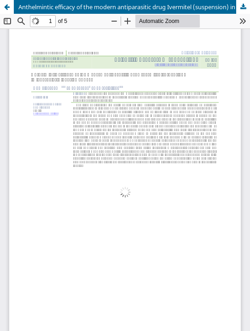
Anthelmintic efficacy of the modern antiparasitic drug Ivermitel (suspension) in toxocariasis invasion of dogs (134, 7)
